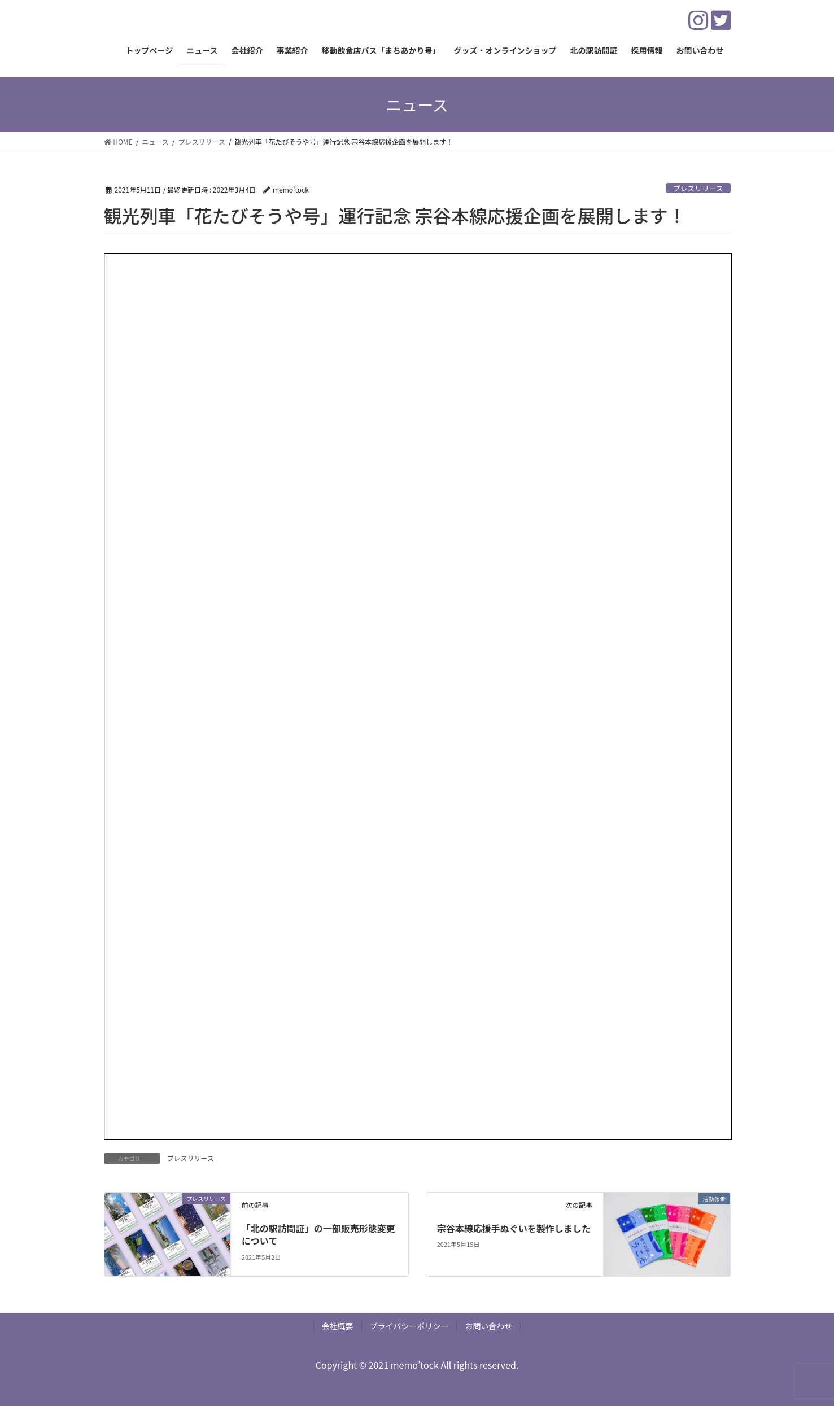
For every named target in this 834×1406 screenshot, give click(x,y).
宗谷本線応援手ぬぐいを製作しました (514, 1228)
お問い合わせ (488, 1325)
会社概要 (337, 1325)
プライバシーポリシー (409, 1325)
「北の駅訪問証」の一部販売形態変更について (318, 1234)
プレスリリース (698, 188)
